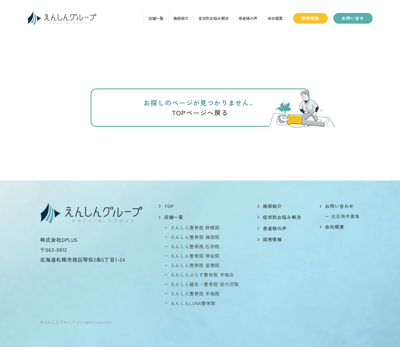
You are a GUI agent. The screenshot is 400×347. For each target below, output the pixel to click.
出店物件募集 (345, 216)
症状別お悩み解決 (213, 18)
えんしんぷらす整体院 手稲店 (202, 274)
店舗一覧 (155, 18)
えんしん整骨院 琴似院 (195, 256)
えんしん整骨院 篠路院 (195, 237)
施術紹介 (180, 18)
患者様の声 (247, 18)
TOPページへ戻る (200, 112)
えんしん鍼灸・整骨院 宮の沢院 (204, 284)
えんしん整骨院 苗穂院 (195, 265)
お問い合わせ (339, 206)
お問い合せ (353, 18)
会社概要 (275, 18)
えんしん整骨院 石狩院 (195, 246)
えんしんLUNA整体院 (193, 303)
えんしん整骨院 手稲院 (195, 293)
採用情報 (310, 18)
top (169, 206)
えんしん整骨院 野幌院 (195, 227)
